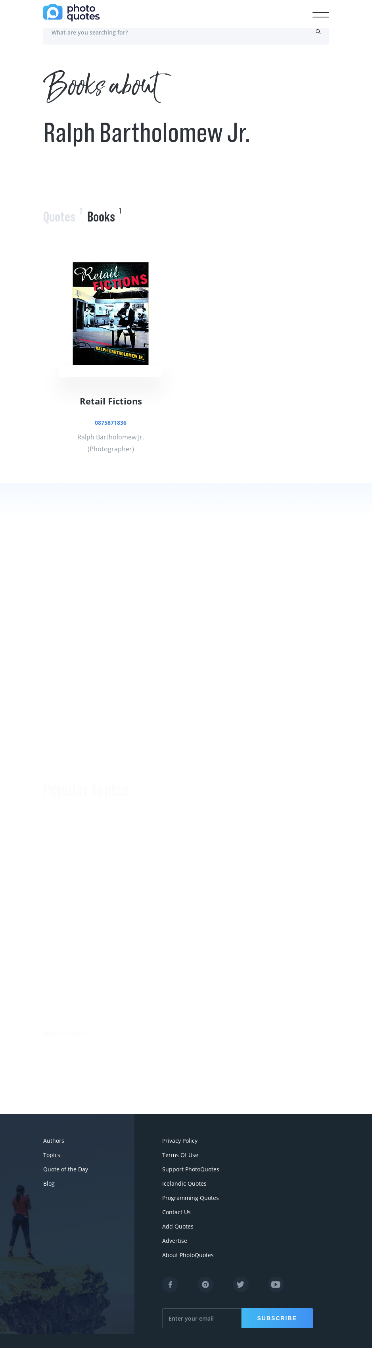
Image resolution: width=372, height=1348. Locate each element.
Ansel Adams (207, 823)
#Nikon (55, 825)
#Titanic (56, 904)
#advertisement (69, 785)
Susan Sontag (208, 843)
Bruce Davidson (212, 902)
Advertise (174, 1240)
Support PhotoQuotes (190, 1169)
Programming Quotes (190, 1198)
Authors (53, 1140)
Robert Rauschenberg (222, 883)
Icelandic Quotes (184, 1183)
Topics (51, 1155)
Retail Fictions (111, 401)
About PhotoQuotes (188, 1255)
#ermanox (60, 865)
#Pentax (57, 805)
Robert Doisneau (214, 942)
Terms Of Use (180, 1155)
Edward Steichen (214, 863)
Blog (49, 1183)
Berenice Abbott (213, 803)
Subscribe (277, 1318)
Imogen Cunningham (221, 962)
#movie (56, 885)
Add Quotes (178, 1226)
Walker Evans (208, 922)
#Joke (52, 726)
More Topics (66, 932)
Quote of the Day (65, 1169)
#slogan (56, 765)
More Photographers (226, 990)
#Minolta (58, 845)
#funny (55, 746)
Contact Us (176, 1212)
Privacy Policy (180, 1140)
